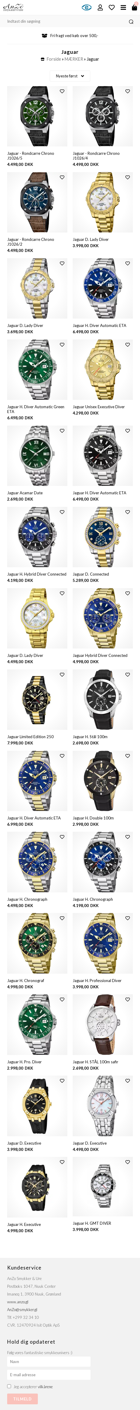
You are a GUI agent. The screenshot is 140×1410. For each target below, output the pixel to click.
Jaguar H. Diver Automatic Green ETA (35, 409)
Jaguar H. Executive (24, 1224)
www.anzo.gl (17, 1301)
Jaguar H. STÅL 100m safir (95, 1061)
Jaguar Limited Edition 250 (30, 736)
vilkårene (45, 1386)
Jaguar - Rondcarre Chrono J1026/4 (96, 155)
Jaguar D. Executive (24, 1143)
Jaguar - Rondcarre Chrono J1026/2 (30, 242)
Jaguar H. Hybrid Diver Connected (36, 574)
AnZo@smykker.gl (22, 1309)
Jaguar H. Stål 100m (90, 736)
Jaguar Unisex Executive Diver (99, 406)
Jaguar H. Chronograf (25, 980)
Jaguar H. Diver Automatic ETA (99, 325)
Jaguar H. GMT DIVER (92, 1223)
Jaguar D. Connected (91, 574)
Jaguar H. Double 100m (93, 818)
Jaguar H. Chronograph (27, 899)
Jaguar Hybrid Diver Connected (100, 655)
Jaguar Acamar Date (25, 492)
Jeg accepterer (33, 1386)
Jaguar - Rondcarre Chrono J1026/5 (30, 155)
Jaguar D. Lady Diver (91, 239)
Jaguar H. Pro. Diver (24, 1061)
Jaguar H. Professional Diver (97, 980)
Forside (54, 59)
